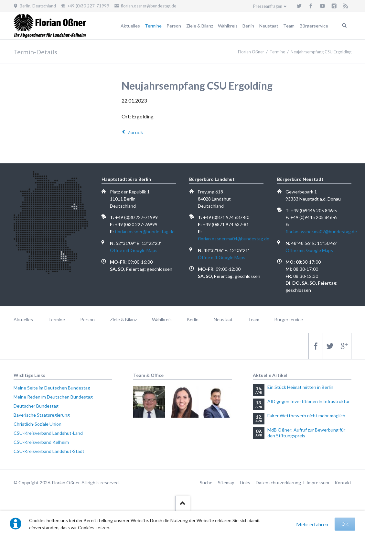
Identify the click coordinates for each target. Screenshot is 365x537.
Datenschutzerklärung (278, 482)
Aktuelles (130, 25)
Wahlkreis (228, 25)
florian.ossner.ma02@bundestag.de (321, 231)
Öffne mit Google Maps (133, 250)
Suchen (344, 25)
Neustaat (268, 25)
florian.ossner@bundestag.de (145, 231)
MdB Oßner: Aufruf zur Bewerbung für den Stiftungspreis (306, 432)
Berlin (248, 25)
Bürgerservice (314, 25)
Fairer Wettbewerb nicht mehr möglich (306, 415)
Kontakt (343, 482)
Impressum (317, 482)
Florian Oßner (251, 51)
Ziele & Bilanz (199, 25)
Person (173, 25)
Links (245, 482)
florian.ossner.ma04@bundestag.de (233, 238)
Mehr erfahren (312, 524)
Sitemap (226, 482)
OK (345, 524)
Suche (206, 482)
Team (289, 25)
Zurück (135, 132)
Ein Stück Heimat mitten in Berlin (300, 387)
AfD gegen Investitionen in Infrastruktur (308, 401)
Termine (153, 25)
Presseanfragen (267, 6)
